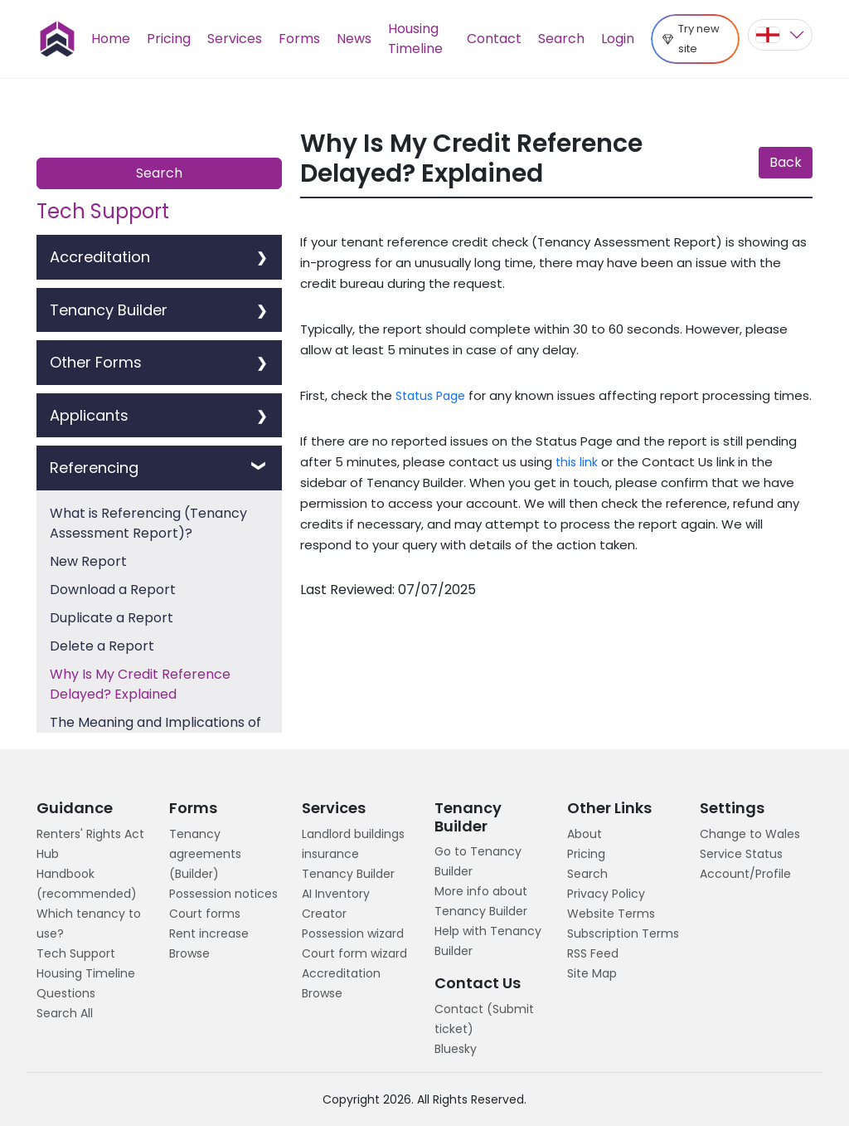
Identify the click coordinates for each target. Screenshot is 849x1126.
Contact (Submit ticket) (484, 1019)
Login (617, 38)
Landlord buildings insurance (353, 844)
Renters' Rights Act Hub (90, 844)
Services (234, 38)
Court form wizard (354, 953)
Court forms (204, 913)
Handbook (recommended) (86, 883)
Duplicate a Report (111, 617)
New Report (88, 561)
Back (785, 162)
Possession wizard (353, 933)
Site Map (592, 973)
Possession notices (223, 893)
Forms (299, 38)
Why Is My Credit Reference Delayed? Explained (140, 684)
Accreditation (341, 973)
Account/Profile (745, 873)
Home (110, 38)
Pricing (169, 38)
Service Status (741, 854)
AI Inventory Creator (336, 903)
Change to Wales (750, 834)
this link (576, 462)
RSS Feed (593, 953)
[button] (780, 35)
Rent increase (209, 933)
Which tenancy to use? (88, 923)
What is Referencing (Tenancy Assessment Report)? (148, 523)
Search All (64, 1013)
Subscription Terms (623, 933)
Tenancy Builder (348, 873)
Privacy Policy (606, 893)
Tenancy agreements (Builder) (205, 854)
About (584, 834)
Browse (189, 953)
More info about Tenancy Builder (480, 901)
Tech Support (75, 953)
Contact (494, 38)
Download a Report (113, 589)
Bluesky (455, 1049)
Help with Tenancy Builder (487, 941)
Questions (65, 993)
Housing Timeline (415, 38)
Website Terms (611, 913)
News (354, 38)
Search (561, 38)
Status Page (430, 396)
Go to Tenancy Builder (478, 861)
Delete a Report (102, 646)
